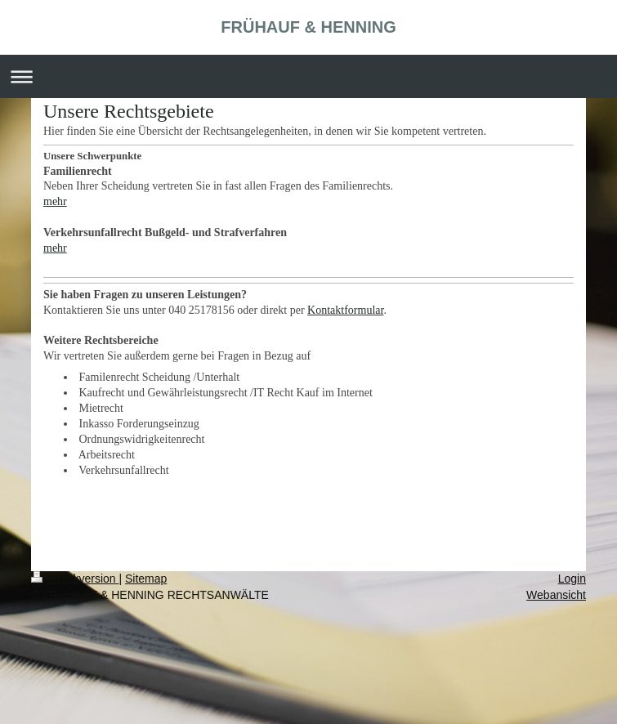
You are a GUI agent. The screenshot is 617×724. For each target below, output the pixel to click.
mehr (55, 201)
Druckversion (74, 578)
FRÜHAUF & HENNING (308, 27)
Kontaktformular (345, 310)
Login (572, 578)
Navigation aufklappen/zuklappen (308, 76)
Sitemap (146, 578)
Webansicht (556, 594)
